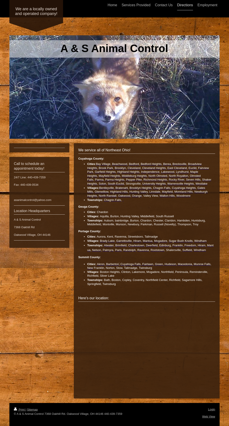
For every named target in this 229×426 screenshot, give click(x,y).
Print (19, 409)
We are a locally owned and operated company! (36, 11)
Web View (208, 416)
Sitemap (32, 409)
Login (211, 409)
